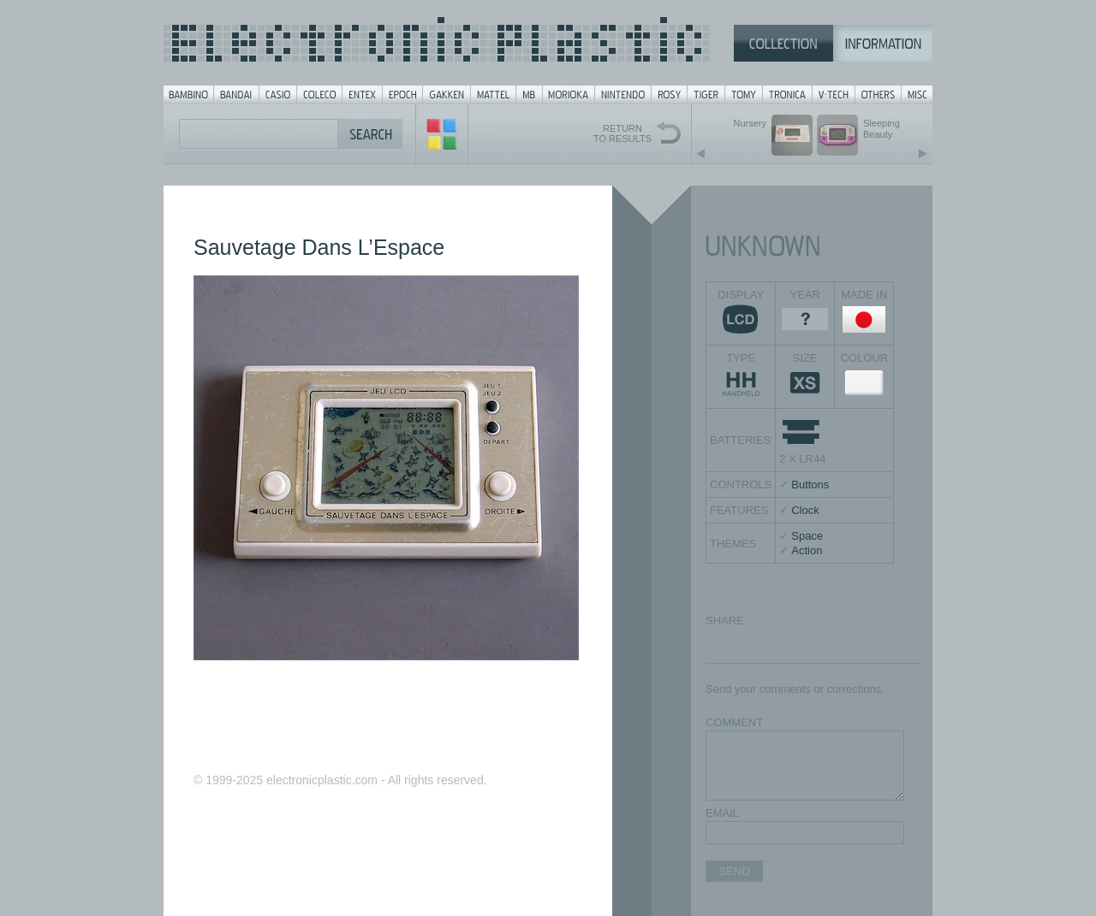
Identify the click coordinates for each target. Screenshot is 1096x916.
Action (806, 550)
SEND (734, 871)
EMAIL (722, 813)
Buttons (810, 484)
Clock (805, 510)
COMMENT (734, 722)
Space (807, 535)
